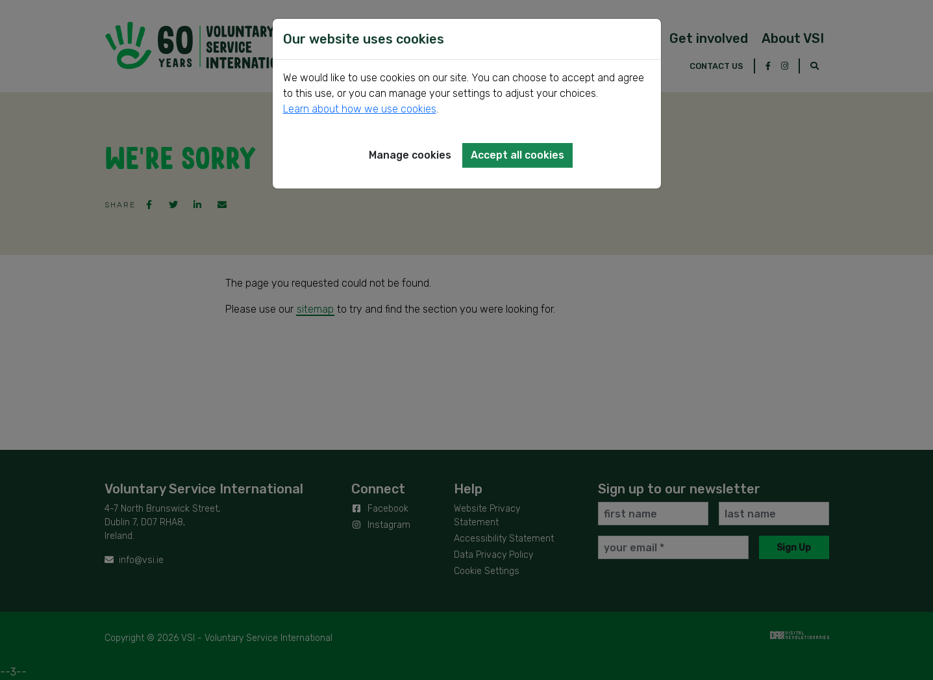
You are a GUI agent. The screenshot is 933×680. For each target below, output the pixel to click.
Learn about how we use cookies (359, 109)
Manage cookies (410, 155)
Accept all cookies (517, 155)
